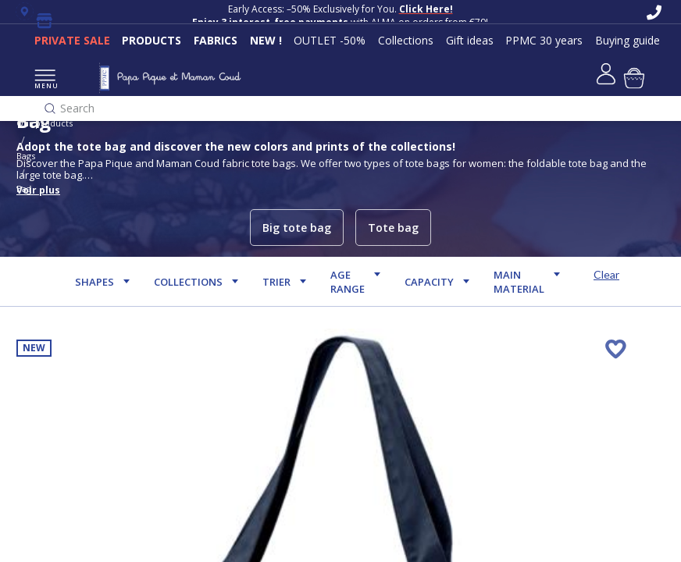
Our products (44, 123)
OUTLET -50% (329, 40)
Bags (25, 156)
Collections (405, 40)
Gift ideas (470, 40)
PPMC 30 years (544, 40)
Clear (606, 274)
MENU (44, 80)
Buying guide (627, 40)
